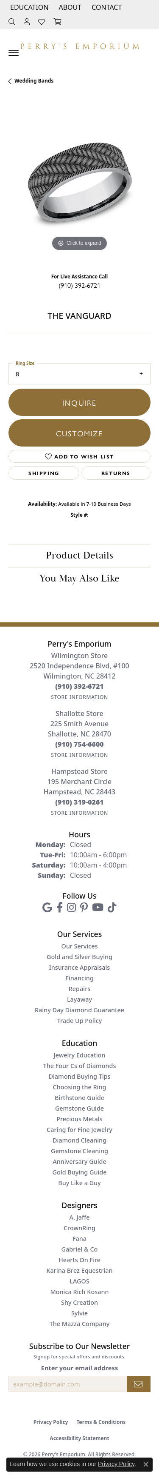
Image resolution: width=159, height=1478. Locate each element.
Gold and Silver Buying (79, 957)
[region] (79, 182)
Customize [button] (79, 432)
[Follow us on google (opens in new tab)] (47, 907)
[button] (28, 7)
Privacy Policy (50, 1422)
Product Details (79, 555)
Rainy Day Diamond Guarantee (79, 1010)
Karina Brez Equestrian (79, 1270)
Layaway (79, 999)
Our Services (79, 946)
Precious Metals (79, 1119)
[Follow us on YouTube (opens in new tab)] (97, 907)
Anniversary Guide (79, 1161)
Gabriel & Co (79, 1249)
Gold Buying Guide (80, 1172)
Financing (79, 978)
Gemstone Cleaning (79, 1151)
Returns (116, 473)
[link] (106, 7)
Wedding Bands (33, 80)
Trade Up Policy (79, 1021)
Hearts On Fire (79, 1260)
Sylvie (79, 1313)
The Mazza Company (80, 1324)
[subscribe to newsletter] (139, 1384)
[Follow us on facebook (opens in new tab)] (59, 907)
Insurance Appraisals (79, 967)
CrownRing (79, 1228)
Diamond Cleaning (79, 1140)
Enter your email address (79, 1367)
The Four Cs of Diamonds (79, 1066)
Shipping (43, 473)
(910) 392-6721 (79, 285)
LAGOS (79, 1281)
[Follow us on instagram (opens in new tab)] (71, 907)
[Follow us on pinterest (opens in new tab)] (84, 907)
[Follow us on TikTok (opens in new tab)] (112, 907)
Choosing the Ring (79, 1087)
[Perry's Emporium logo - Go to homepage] (80, 44)
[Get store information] (79, 697)
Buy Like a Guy (79, 1183)
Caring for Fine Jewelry (79, 1130)
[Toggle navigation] (13, 52)
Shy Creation (79, 1302)
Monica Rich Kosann (79, 1292)
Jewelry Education (80, 1055)
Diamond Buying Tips (79, 1076)
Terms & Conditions (101, 1422)
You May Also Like (79, 578)
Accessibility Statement (79, 1438)
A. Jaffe (79, 1217)
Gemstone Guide (79, 1108)
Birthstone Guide (79, 1098)
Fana (79, 1239)
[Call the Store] (79, 686)
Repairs (79, 989)
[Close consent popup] (145, 1464)
